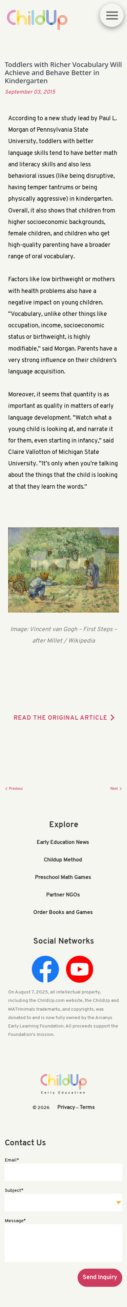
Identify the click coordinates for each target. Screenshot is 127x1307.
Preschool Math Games (63, 877)
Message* (15, 1220)
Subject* (14, 1190)
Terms (87, 1107)
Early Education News (63, 842)
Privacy (66, 1107)
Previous (14, 788)
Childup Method (63, 860)
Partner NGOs (63, 895)
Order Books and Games (63, 912)
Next (116, 788)
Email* (12, 1160)
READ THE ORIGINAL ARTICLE (60, 718)
